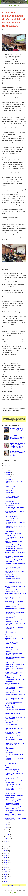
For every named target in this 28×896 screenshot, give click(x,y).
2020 (5, 846)
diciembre (8, 472)
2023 (5, 470)
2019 (5, 848)
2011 (5, 867)
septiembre (9, 479)
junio (7, 827)
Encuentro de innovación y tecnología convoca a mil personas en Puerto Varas (17, 429)
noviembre (8, 474)
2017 (5, 853)
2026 (5, 463)
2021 (5, 844)
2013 (5, 862)
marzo (7, 834)
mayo (7, 829)
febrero (8, 836)
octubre (8, 477)
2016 (5, 855)
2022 (5, 841)
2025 (5, 465)
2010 (5, 869)
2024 (5, 468)
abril (7, 831)
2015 (5, 858)
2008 (5, 874)
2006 (5, 878)
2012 (5, 864)
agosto (7, 822)
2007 (5, 876)
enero (7, 838)
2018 (5, 851)
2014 (5, 860)
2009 (5, 871)
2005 (5, 881)
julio (7, 824)
